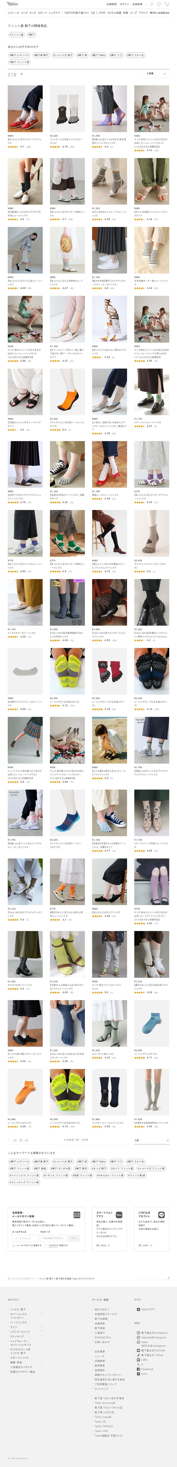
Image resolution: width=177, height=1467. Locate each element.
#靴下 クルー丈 (135, 55)
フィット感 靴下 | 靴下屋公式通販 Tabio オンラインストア (66, 1279)
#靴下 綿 (82, 55)
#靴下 (31, 34)
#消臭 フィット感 (82, 1175)
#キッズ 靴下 (99, 1168)
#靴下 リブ (116, 55)
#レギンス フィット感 (56, 1175)
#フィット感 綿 (136, 1175)
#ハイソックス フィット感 (24, 1175)
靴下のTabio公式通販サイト (21, 1279)
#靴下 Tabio (98, 55)
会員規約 (53, 1246)
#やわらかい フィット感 (110, 1175)
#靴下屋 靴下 (41, 55)
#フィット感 (16, 34)
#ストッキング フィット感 (24, 1182)
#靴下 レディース (19, 55)
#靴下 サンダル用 (60, 1168)
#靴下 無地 (40, 1168)
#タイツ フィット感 (122, 1168)
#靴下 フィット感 (19, 62)
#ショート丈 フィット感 (151, 1168)
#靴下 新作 (81, 1168)
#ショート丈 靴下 (63, 55)
